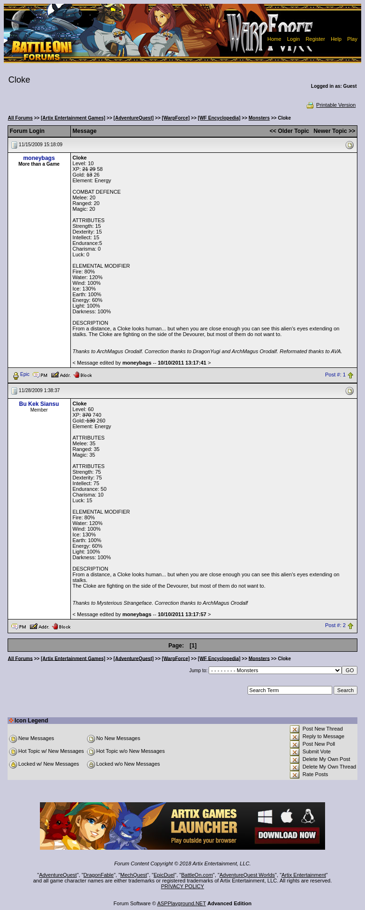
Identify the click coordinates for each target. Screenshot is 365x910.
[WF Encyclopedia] (219, 118)
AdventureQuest (58, 875)
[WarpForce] (176, 118)
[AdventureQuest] (134, 118)
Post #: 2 (335, 626)
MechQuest (133, 875)
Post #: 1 (335, 374)
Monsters (259, 118)
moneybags (39, 158)
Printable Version (330, 105)
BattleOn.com (197, 875)
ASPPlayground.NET (181, 903)
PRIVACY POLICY (182, 886)
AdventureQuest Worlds (247, 875)
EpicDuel (164, 875)
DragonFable (99, 875)
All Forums (20, 118)
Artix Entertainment (303, 875)
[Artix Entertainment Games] (73, 118)
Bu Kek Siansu (39, 404)
